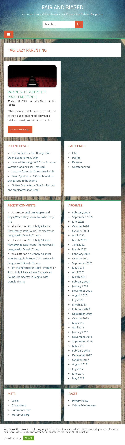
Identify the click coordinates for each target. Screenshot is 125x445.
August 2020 (79, 295)
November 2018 (82, 337)
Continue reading (19, 129)
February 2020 (81, 309)
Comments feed (21, 410)
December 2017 (82, 355)
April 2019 (78, 327)
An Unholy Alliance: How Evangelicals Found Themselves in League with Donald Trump (31, 230)
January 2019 (80, 332)
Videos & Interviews (84, 405)
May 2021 (78, 267)
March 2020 (79, 304)
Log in (15, 400)
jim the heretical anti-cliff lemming (31, 267)
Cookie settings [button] (13, 438)
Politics (11, 104)
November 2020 (82, 290)
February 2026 (81, 212)
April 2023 (78, 235)
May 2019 (78, 323)
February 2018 (81, 350)
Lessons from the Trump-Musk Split (32, 171)
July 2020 (77, 300)
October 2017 (80, 360)
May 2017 (78, 378)
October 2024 (80, 226)
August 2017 (79, 364)
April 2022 (78, 244)
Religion (77, 162)
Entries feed (18, 405)
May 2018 (78, 346)
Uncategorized (81, 167)
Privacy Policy (80, 400)
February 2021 (81, 281)
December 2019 (82, 313)
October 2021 (80, 258)
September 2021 (82, 263)
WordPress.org (20, 414)
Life (54, 101)
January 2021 (80, 286)
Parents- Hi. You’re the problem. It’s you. (27, 94)
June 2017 (78, 373)
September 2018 (82, 341)
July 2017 (77, 369)
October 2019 (80, 318)
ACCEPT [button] (28, 437)
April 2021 (78, 272)
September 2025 (82, 217)
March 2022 (79, 249)
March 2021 (79, 277)
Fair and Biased (62, 7)
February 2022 (81, 254)
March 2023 (79, 240)
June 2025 (78, 221)
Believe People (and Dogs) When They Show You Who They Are (31, 217)
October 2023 (80, 231)
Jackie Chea (39, 101)
